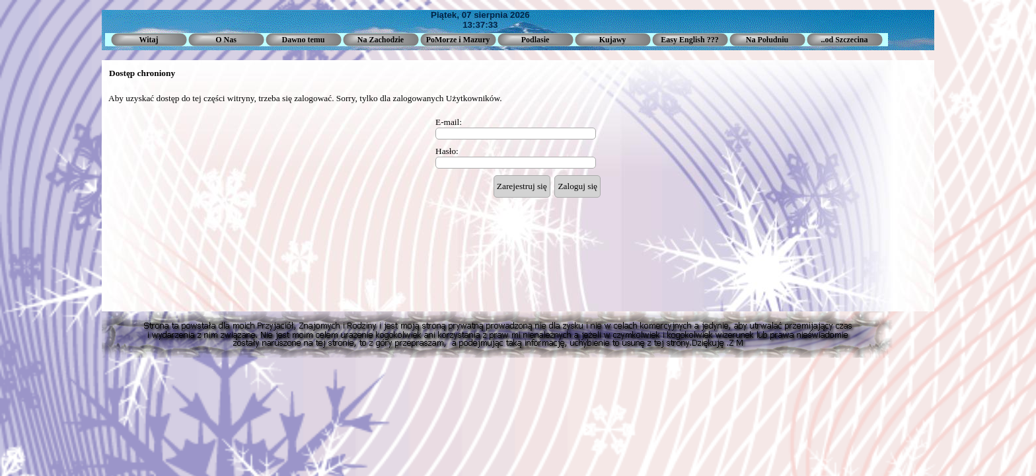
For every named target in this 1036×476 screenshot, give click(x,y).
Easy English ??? (689, 39)
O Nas (226, 39)
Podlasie (535, 39)
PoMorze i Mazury (458, 39)
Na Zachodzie (380, 39)
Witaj (148, 39)
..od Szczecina (844, 39)
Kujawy (612, 39)
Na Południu (767, 39)
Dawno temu (303, 39)
